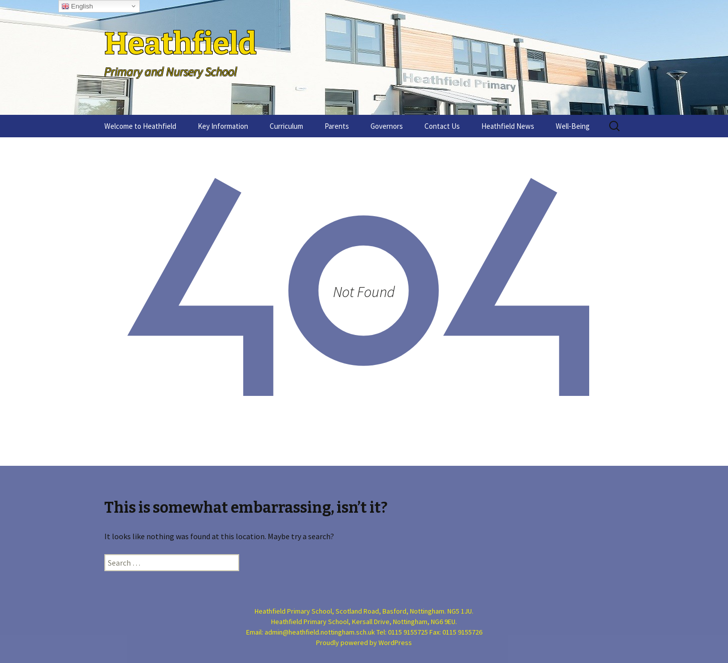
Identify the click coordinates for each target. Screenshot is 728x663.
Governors (386, 126)
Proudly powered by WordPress (364, 642)
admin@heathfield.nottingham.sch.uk (320, 632)
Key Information (223, 126)
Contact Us (442, 126)
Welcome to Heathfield (140, 126)
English (77, 6)
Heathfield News (507, 126)
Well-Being (573, 126)
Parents (337, 126)
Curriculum (286, 126)
